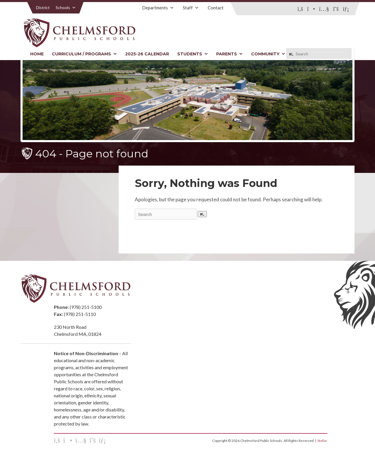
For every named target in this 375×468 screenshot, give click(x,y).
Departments (158, 7)
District (43, 7)
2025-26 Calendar (147, 54)
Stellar (322, 440)
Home (37, 54)
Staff (191, 7)
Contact (216, 7)
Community (268, 54)
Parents (229, 54)
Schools (66, 7)
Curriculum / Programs (84, 54)
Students (192, 54)
